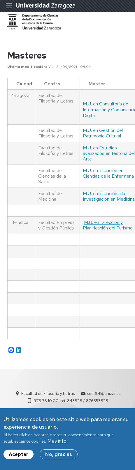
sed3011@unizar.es (103, 393)
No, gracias (58, 454)
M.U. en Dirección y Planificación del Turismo (108, 225)
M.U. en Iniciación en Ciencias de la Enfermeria (108, 173)
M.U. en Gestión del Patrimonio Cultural (103, 133)
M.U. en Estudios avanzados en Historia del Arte (109, 153)
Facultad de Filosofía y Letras (48, 393)
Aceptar (18, 454)
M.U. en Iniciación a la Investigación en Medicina (109, 196)
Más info (57, 441)
